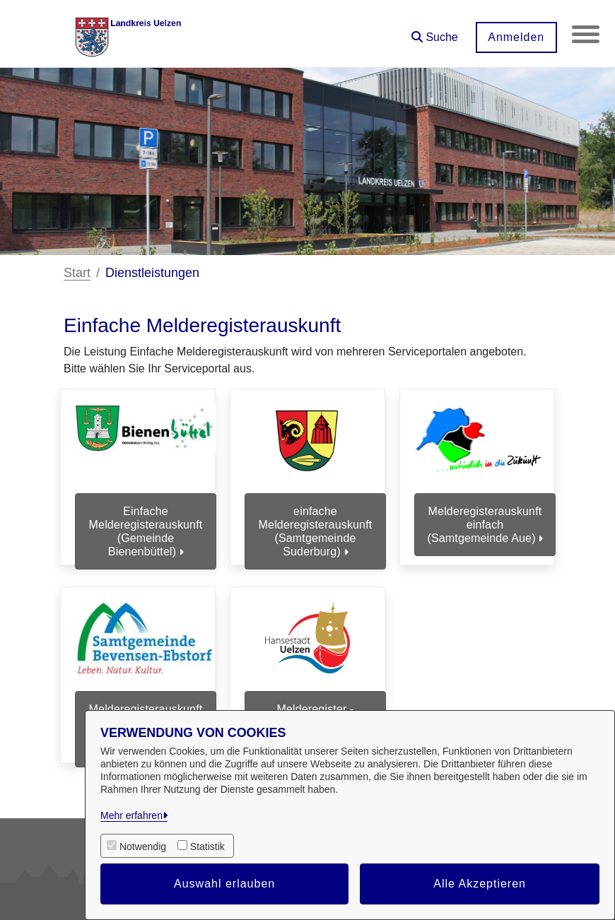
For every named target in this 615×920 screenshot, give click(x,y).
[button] (434, 32)
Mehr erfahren (131, 815)
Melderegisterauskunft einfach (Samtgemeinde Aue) (484, 524)
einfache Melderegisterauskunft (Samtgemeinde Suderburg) (316, 531)
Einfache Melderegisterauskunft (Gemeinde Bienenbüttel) (146, 531)
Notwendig (142, 846)
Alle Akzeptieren (479, 884)
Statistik (207, 846)
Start (77, 273)
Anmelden (515, 37)
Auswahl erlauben (224, 884)
